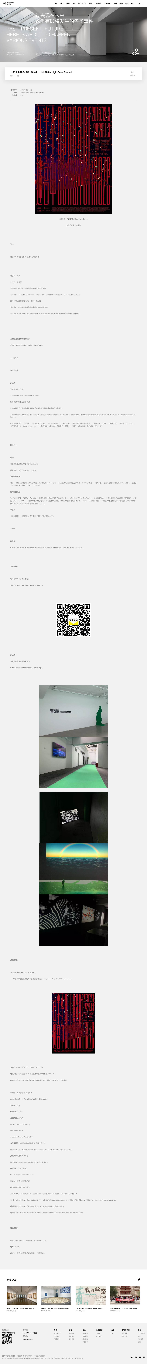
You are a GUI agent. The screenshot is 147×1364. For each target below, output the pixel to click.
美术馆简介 (57, 1333)
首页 (56, 3)
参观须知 (71, 1333)
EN (139, 3)
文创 (115, 3)
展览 (74, 3)
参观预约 (71, 1336)
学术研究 (107, 3)
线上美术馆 (82, 3)
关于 (62, 3)
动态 (121, 3)
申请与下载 (129, 3)
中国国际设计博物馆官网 (24, 1356)
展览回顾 (85, 1339)
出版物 (98, 1333)
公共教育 (98, 3)
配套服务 (71, 1339)
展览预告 (85, 1336)
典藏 (90, 3)
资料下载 (124, 1336)
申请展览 (124, 1333)
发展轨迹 (56, 1336)
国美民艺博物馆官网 (8, 1356)
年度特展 (85, 1342)
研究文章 (99, 1336)
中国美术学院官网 (39, 1356)
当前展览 (85, 1333)
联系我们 (56, 1339)
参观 (68, 3)
